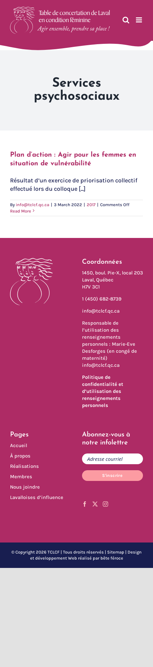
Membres (21, 477)
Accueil (18, 445)
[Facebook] (84, 504)
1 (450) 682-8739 (102, 299)
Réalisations (24, 466)
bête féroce (111, 558)
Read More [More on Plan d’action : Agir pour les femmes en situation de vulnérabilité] (20, 211)
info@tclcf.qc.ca (32, 204)
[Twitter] (95, 504)
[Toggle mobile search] (126, 19)
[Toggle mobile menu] (139, 19)
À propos (20, 456)
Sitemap (115, 552)
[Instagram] (105, 504)
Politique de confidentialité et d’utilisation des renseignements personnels (102, 391)
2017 (91, 204)
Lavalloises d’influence (36, 497)
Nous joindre (25, 487)
